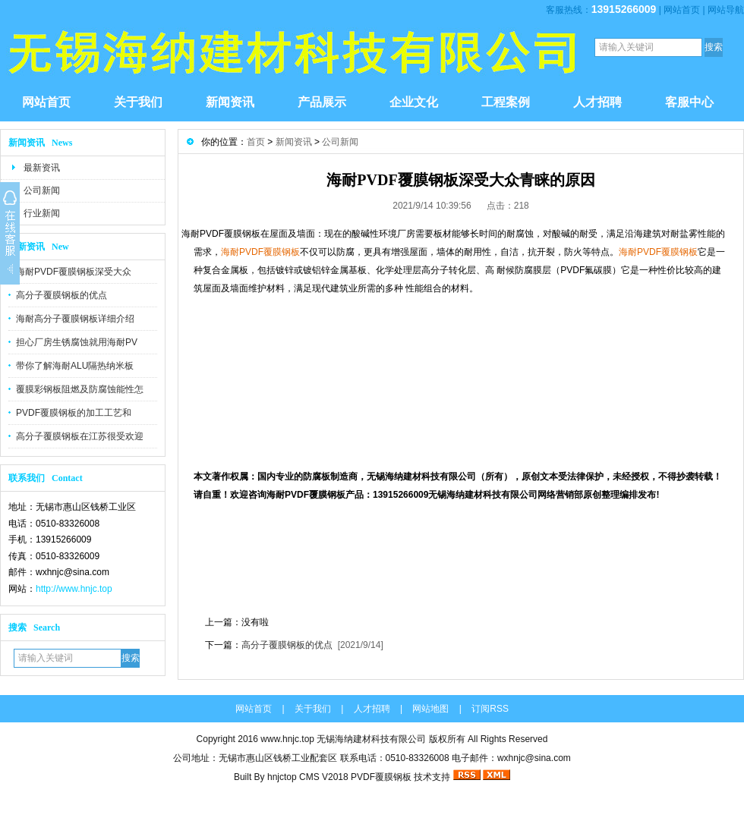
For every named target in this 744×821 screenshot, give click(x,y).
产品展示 (322, 102)
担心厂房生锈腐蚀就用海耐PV (76, 342)
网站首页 (682, 10)
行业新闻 (42, 213)
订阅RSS (490, 708)
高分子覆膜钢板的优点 (61, 295)
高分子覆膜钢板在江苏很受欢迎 (79, 436)
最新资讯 (42, 167)
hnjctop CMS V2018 (307, 777)
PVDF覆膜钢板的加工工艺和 (73, 412)
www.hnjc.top (287, 739)
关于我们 (138, 102)
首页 (256, 142)
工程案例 (505, 102)
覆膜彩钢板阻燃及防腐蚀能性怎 (79, 389)
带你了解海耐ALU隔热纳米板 (75, 365)
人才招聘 (597, 102)
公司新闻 (42, 190)
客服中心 (689, 102)
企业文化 (413, 102)
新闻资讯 (230, 102)
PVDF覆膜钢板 (381, 777)
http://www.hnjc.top (74, 589)
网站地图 (430, 708)
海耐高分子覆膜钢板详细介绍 (75, 318)
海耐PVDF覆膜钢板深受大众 (73, 271)
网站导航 (726, 10)
